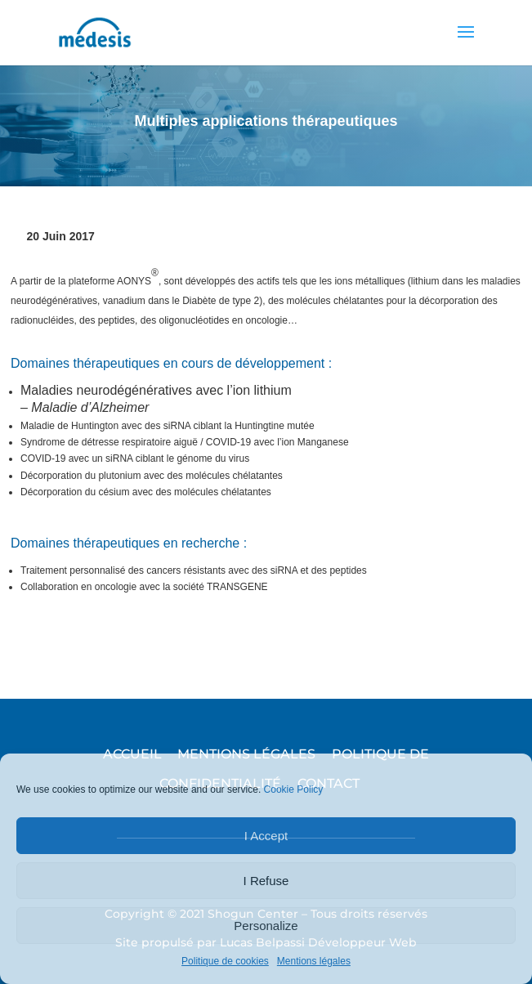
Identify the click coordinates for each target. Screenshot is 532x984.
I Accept (266, 836)
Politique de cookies (225, 961)
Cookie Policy (294, 789)
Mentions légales (314, 961)
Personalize (265, 926)
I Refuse (266, 881)
